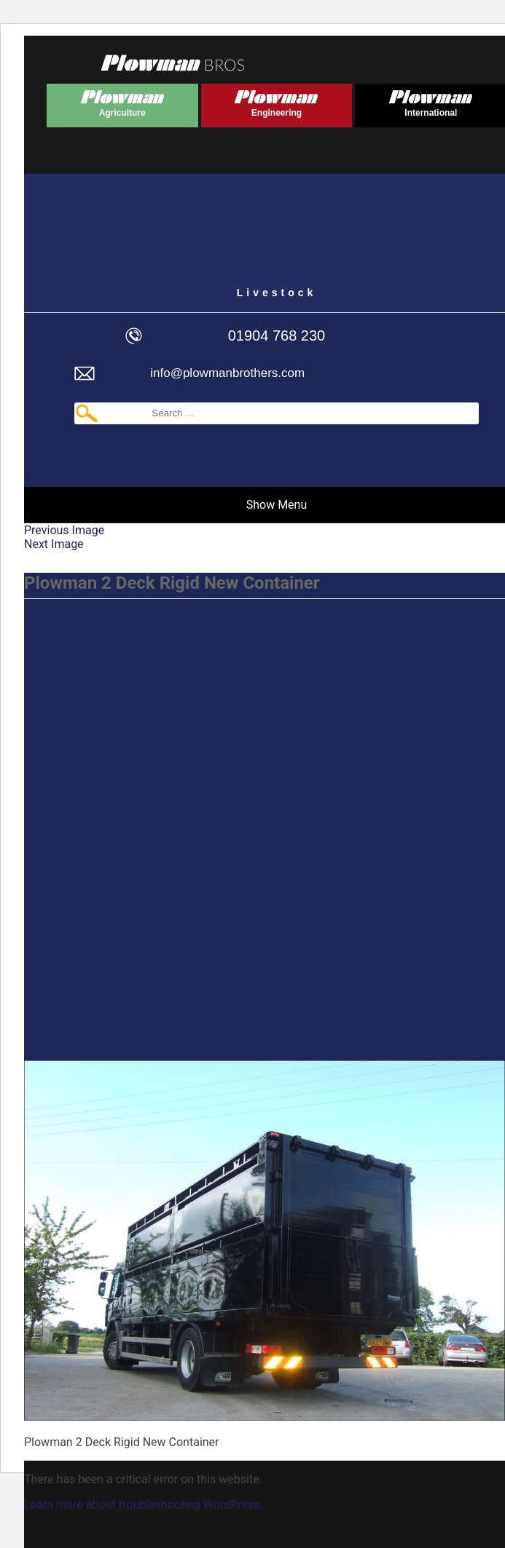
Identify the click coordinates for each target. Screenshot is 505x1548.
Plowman (122, 101)
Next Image (54, 544)
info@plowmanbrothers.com (227, 373)
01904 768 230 (276, 336)
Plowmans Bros (173, 62)
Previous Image (64, 530)
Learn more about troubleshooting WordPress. (143, 1505)
